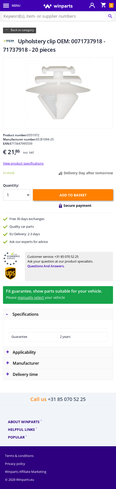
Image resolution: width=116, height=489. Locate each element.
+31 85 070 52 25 (66, 256)
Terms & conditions (19, 455)
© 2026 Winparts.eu (19, 479)
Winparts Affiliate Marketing (25, 471)
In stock (9, 173)
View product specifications (23, 163)
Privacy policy (15, 463)
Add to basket (73, 195)
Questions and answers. (46, 266)
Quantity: (11, 185)
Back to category (22, 30)
